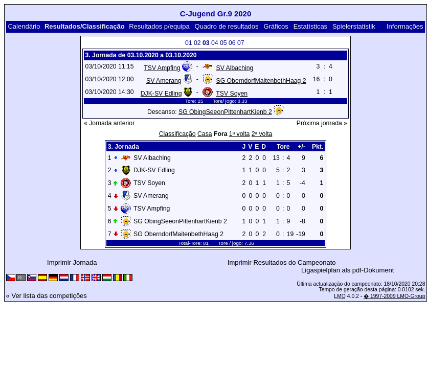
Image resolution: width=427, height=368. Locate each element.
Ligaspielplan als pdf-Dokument (347, 270)
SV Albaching (235, 68)
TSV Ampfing (162, 68)
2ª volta (262, 133)
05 (223, 43)
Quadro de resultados (227, 26)
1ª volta (239, 133)
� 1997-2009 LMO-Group (394, 296)
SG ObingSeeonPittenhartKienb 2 (225, 112)
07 (240, 43)
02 (197, 43)
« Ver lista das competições (46, 296)
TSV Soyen (232, 93)
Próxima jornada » (322, 123)
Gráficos (275, 26)
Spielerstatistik (353, 26)
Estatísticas (310, 26)
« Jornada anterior (109, 123)
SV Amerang (164, 80)
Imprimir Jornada (72, 262)
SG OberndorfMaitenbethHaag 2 (261, 80)
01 (188, 43)
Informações (405, 26)
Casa (204, 133)
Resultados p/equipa (159, 26)
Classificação (177, 133)
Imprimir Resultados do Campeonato (282, 262)
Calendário (24, 26)
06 (232, 43)
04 (214, 43)
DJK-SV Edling (161, 93)
